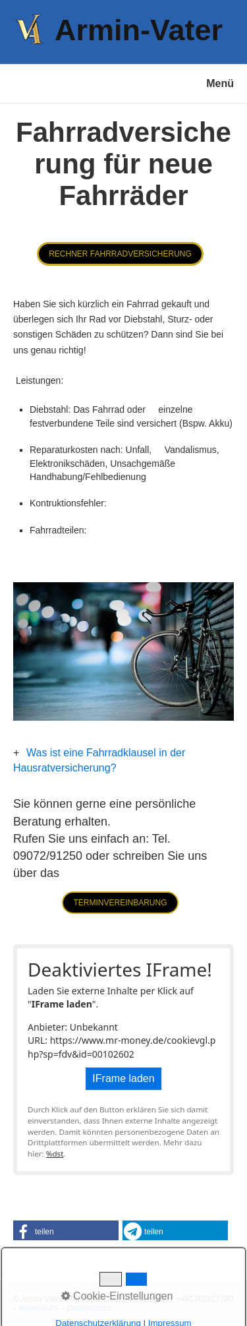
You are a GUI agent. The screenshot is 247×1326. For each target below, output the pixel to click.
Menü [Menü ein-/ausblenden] (220, 83)
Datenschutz (89, 1308)
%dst (55, 1154)
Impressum (37, 1308)
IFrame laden (123, 1078)
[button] (120, 254)
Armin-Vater (139, 30)
